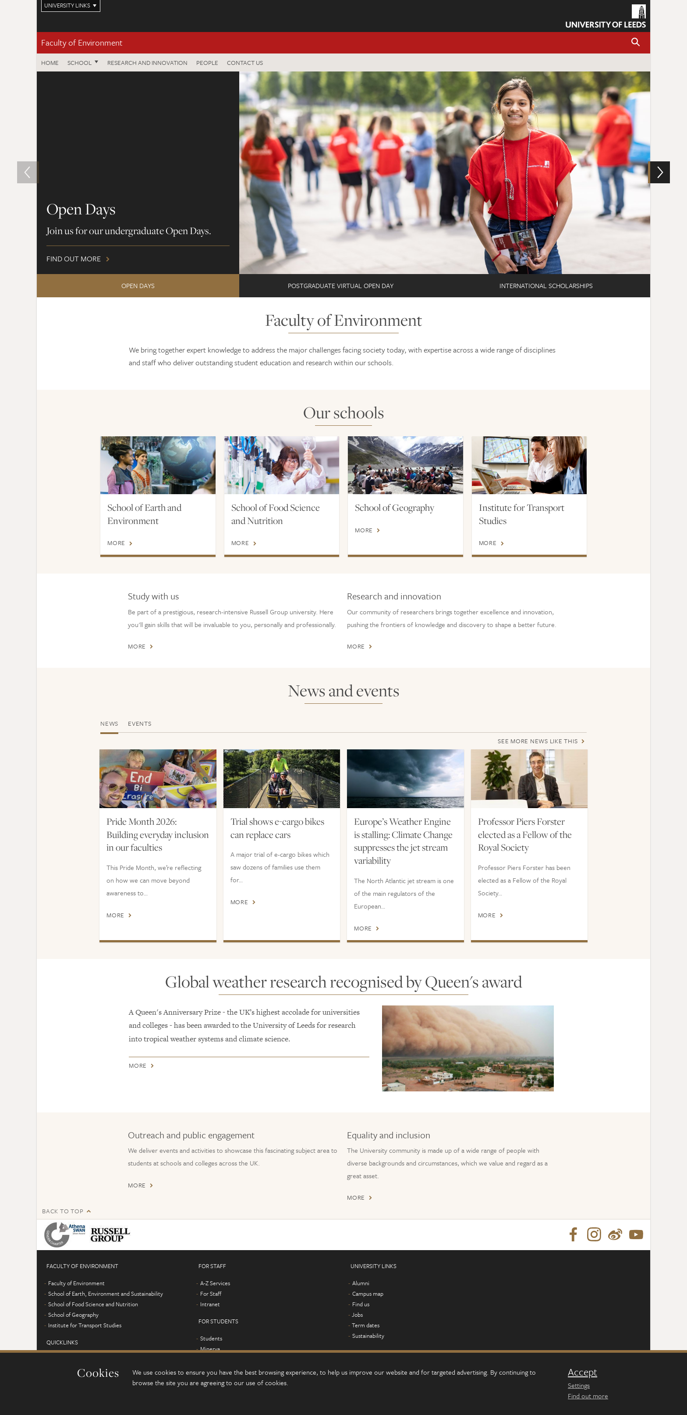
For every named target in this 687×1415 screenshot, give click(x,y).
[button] (636, 43)
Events (140, 723)
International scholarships (546, 285)
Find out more (343, 172)
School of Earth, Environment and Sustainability (105, 1293)
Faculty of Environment (82, 42)
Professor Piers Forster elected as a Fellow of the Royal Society (525, 834)
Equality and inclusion (388, 1134)
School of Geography (394, 507)
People (207, 62)
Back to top (62, 1210)
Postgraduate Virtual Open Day (340, 285)
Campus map (367, 1293)
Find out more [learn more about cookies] (588, 1396)
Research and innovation (147, 62)
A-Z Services (215, 1283)
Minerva (210, 1348)
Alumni (360, 1283)
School (79, 62)
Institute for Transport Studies (521, 514)
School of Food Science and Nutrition (275, 514)
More (116, 543)
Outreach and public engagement (191, 1134)
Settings (579, 1385)
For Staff (210, 1293)
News (109, 723)
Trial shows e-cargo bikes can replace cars (277, 828)
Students (211, 1338)
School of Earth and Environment (144, 514)
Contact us (245, 62)
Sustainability (368, 1335)
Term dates (365, 1325)
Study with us (153, 595)
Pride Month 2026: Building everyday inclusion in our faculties (157, 834)
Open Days (138, 285)
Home (50, 62)
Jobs (357, 1314)
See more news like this (537, 740)
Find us (360, 1304)
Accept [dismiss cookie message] (582, 1372)
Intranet (210, 1304)
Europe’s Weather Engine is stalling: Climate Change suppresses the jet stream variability (403, 841)
